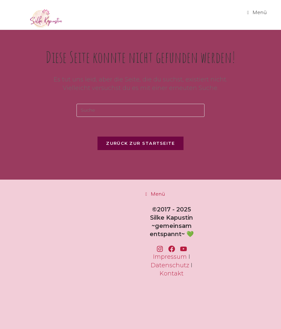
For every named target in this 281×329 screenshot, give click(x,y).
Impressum (170, 256)
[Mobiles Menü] (257, 12)
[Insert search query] (140, 110)
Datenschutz (170, 265)
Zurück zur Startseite (140, 143)
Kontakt (172, 273)
